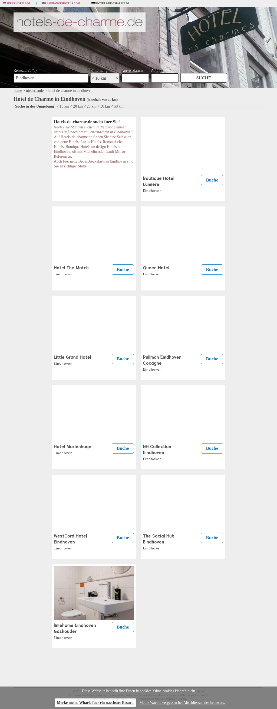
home (18, 91)
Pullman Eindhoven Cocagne (162, 362)
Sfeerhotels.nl (17, 3)
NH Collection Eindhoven (157, 452)
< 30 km (103, 106)
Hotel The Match (71, 270)
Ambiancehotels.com (61, 3)
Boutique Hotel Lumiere (158, 183)
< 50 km (117, 106)
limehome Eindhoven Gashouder (75, 630)
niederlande (35, 91)
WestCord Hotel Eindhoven (70, 541)
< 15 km (63, 106)
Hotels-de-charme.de (110, 3)
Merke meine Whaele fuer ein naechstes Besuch (95, 703)
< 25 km (90, 106)
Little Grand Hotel (72, 359)
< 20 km (76, 106)
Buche (212, 180)
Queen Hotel (156, 270)
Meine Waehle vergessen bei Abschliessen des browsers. (182, 703)
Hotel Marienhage (72, 449)
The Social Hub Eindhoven (158, 541)
